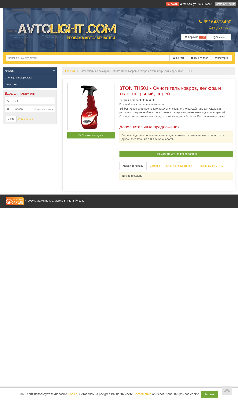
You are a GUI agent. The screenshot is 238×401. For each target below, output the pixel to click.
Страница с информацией (18, 77)
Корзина (195, 37)
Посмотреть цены (91, 135)
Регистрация (25, 119)
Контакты (172, 4)
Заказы (219, 37)
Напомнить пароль (44, 109)
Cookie (72, 394)
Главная (70, 71)
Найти (178, 57)
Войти (11, 119)
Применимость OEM (211, 165)
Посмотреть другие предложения (176, 153)
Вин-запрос (199, 57)
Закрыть (209, 394)
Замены (155, 165)
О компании (11, 84)
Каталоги (30, 70)
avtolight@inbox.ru (220, 28)
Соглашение (142, 394)
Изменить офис (225, 4)
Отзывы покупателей (179, 165)
